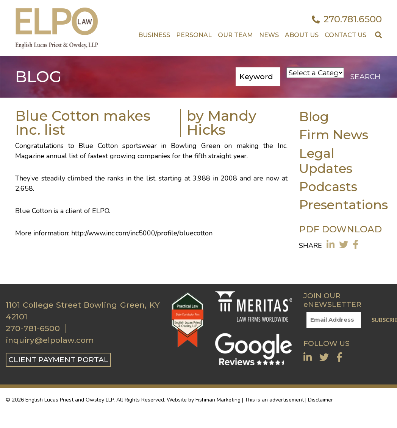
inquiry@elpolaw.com (50, 340)
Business (154, 35)
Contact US (345, 35)
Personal (194, 35)
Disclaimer (320, 399)
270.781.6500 (347, 19)
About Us (302, 35)
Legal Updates (325, 160)
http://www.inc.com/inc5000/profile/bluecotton (142, 233)
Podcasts (328, 186)
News (269, 35)
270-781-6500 (33, 328)
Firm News (333, 134)
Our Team (235, 35)
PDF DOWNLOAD (340, 229)
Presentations (343, 204)
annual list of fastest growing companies (108, 155)
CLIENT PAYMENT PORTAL (58, 359)
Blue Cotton (98, 145)
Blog (314, 116)
